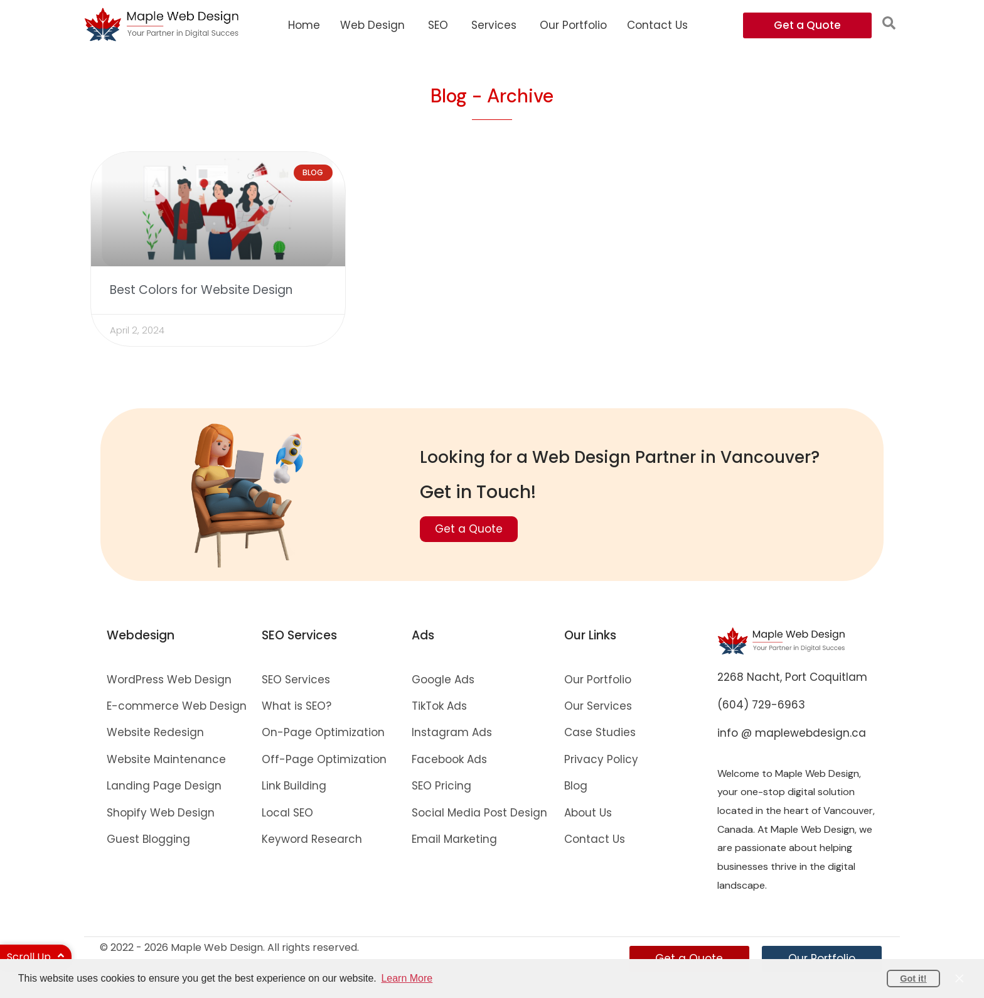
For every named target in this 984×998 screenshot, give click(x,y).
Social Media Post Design (479, 812)
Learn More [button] (406, 978)
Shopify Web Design (161, 812)
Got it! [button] (913, 979)
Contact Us (594, 839)
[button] (889, 23)
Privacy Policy (601, 759)
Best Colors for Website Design (201, 290)
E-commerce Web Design (177, 706)
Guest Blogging (148, 839)
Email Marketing (454, 839)
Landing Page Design (164, 786)
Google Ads (443, 679)
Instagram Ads (452, 732)
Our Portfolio (597, 679)
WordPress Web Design (169, 679)
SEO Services (296, 679)
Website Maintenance (166, 759)
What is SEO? (296, 706)
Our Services (598, 706)
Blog (575, 786)
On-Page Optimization (323, 732)
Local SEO (287, 812)
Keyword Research (312, 839)
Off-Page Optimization (324, 759)
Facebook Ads (449, 759)
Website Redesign (155, 732)
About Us (588, 812)
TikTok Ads (439, 706)
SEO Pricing (441, 786)
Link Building (294, 786)
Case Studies (600, 732)
